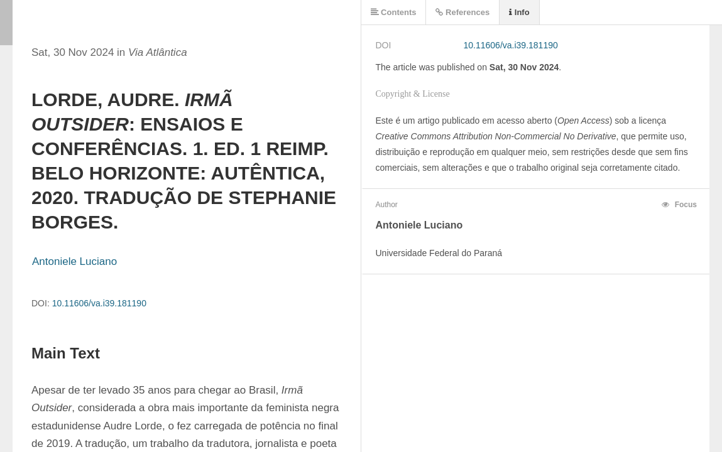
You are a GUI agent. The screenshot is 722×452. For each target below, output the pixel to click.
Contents (394, 12)
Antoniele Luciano (74, 261)
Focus (679, 204)
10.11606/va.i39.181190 (99, 303)
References (462, 12)
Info (519, 12)
